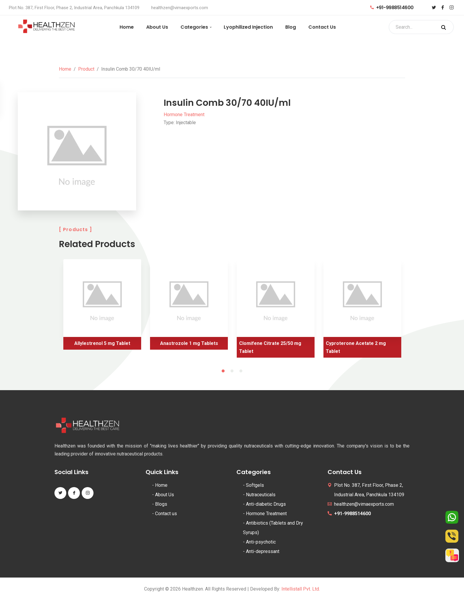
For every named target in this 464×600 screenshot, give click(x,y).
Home (127, 27)
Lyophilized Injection (248, 27)
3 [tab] (240, 370)
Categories (194, 27)
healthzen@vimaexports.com (179, 7)
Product (86, 69)
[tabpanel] (102, 307)
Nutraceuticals (261, 494)
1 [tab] (223, 370)
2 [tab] (232, 370)
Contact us (166, 513)
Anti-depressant (262, 551)
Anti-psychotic (261, 542)
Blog (290, 27)
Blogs (161, 504)
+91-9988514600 (392, 7)
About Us (157, 27)
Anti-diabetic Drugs (266, 504)
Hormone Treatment (184, 114)
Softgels (255, 485)
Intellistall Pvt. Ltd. (300, 589)
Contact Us (322, 27)
